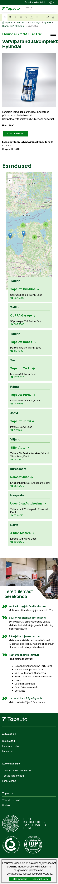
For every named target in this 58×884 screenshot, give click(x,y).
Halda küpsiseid (19, 879)
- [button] (10, 181)
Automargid (35, 22)
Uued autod (21, 22)
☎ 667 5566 (17, 324)
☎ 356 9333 (17, 541)
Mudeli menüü (53, 35)
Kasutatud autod (11, 746)
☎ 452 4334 (17, 486)
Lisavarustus (32, 26)
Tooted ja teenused (13, 775)
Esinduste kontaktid (35, 2)
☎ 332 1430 (16, 430)
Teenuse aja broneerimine (16, 770)
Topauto (9, 22)
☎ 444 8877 (17, 459)
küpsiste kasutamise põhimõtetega (32, 873)
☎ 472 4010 (16, 515)
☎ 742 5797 (17, 377)
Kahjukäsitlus (9, 780)
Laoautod (7, 751)
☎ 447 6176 (17, 403)
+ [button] (10, 176)
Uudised (6, 805)
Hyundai (47, 22)
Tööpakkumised (11, 800)
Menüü (26, 8)
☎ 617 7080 (16, 350)
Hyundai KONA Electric (13, 26)
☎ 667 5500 (17, 298)
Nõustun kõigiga (40, 879)
